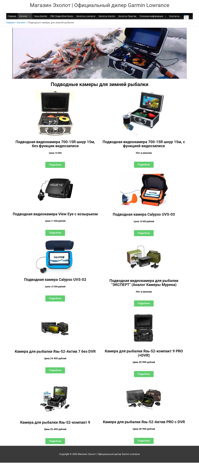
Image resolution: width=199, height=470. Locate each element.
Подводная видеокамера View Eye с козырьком (55, 216)
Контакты (174, 16)
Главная (12, 16)
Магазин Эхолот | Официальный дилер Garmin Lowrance (99, 5)
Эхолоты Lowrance (85, 16)
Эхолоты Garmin (106, 16)
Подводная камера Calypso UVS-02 (55, 283)
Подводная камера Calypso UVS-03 (143, 214)
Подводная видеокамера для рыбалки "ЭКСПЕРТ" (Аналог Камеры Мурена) (144, 286)
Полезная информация (153, 16)
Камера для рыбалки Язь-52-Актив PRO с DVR (144, 427)
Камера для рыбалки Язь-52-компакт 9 (55, 426)
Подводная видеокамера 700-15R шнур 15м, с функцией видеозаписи (144, 144)
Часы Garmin (40, 16)
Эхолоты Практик (127, 16)
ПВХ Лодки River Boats (61, 16)
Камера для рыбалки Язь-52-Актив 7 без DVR (55, 357)
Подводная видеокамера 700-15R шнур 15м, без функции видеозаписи (55, 144)
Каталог (25, 16)
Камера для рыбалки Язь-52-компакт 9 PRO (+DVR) (144, 356)
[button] (185, 16)
